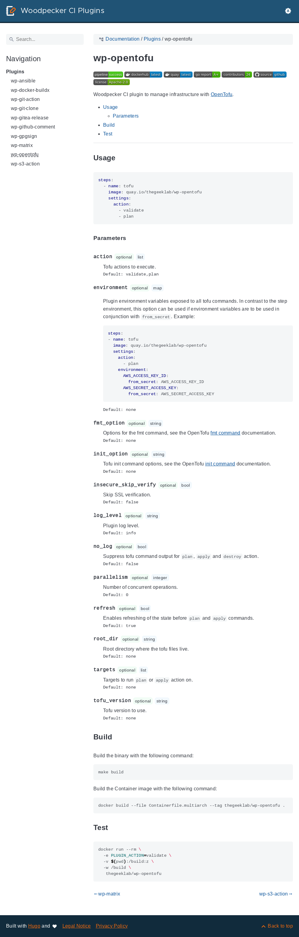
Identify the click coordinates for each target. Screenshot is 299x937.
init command (220, 463)
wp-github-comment (33, 126)
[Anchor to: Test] (114, 827)
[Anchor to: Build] (119, 737)
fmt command (225, 432)
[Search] (45, 39)
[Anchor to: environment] (170, 288)
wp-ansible (23, 80)
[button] (288, 11)
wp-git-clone (25, 108)
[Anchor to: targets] (154, 670)
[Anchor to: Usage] (122, 158)
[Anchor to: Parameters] (133, 238)
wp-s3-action (25, 163)
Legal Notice (76, 926)
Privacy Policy (112, 926)
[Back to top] (276, 926)
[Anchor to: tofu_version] (176, 701)
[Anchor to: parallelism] (175, 577)
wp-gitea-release (30, 117)
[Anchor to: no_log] (154, 547)
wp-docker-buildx (30, 90)
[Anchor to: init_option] (172, 454)
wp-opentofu (25, 154)
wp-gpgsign (24, 136)
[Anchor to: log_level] (166, 516)
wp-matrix (22, 145)
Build (109, 125)
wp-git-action (25, 99)
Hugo (34, 926)
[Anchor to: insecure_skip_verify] (198, 485)
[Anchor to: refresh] (157, 608)
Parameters (126, 115)
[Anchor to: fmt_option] (169, 423)
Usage (110, 107)
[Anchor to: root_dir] (163, 639)
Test (107, 133)
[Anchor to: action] (151, 257)
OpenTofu (222, 94)
